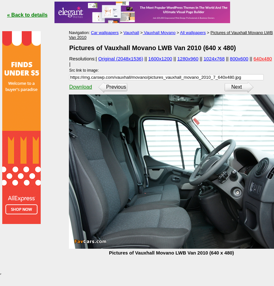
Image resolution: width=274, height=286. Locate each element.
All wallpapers (193, 32)
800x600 (239, 58)
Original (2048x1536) (120, 58)
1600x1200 (160, 58)
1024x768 (214, 58)
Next (236, 87)
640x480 (262, 58)
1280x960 (187, 58)
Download (80, 87)
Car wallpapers (105, 32)
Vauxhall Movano (159, 32)
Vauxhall (131, 32)
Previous (116, 87)
